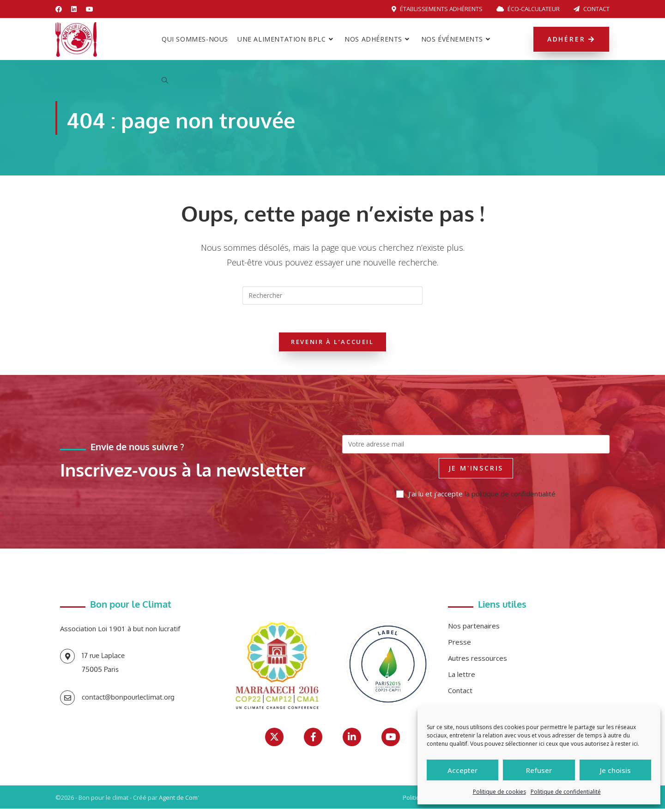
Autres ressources (477, 658)
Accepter (462, 770)
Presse (459, 642)
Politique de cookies (499, 792)
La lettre (461, 674)
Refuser (539, 770)
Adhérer (571, 39)
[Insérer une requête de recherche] (332, 295)
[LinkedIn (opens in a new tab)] (73, 9)
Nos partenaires (474, 626)
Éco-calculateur (528, 9)
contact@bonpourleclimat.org (128, 697)
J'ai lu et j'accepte (476, 494)
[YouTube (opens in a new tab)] (89, 9)
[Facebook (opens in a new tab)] (60, 9)
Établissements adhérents (437, 9)
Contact (592, 9)
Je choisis (615, 770)
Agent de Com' (179, 798)
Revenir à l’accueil (332, 342)
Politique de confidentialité (566, 792)
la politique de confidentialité (510, 494)
